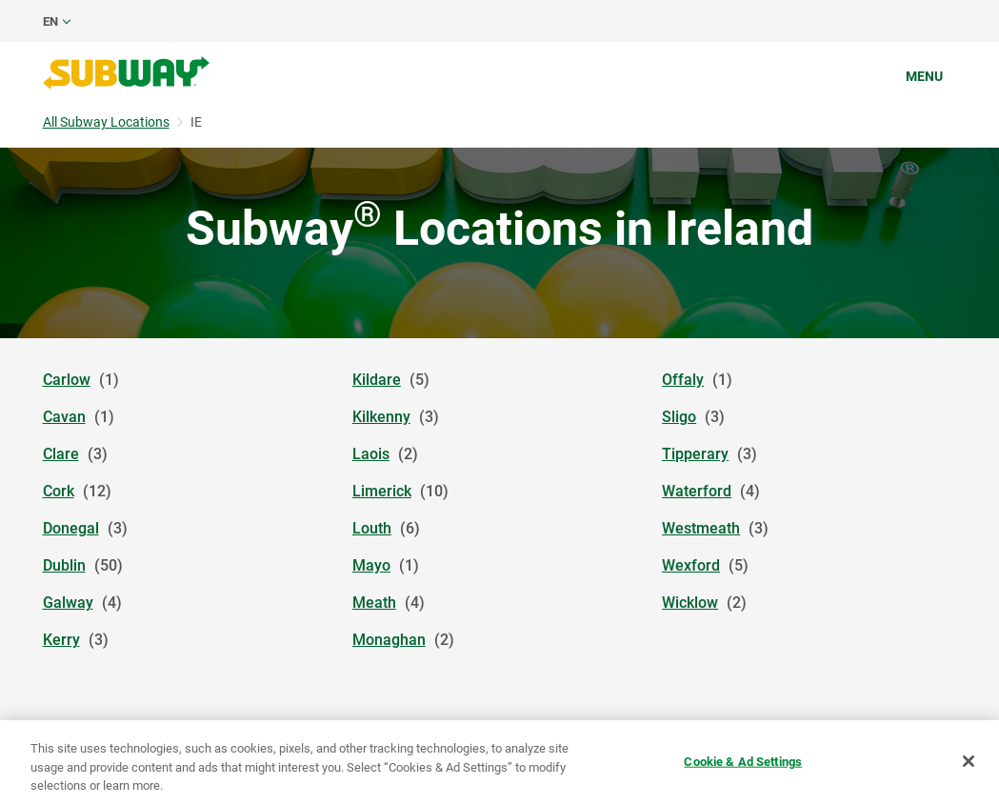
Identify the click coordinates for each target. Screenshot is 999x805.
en (50, 21)
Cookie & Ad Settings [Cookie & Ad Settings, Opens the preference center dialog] (743, 761)
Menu (924, 76)
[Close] (968, 761)
